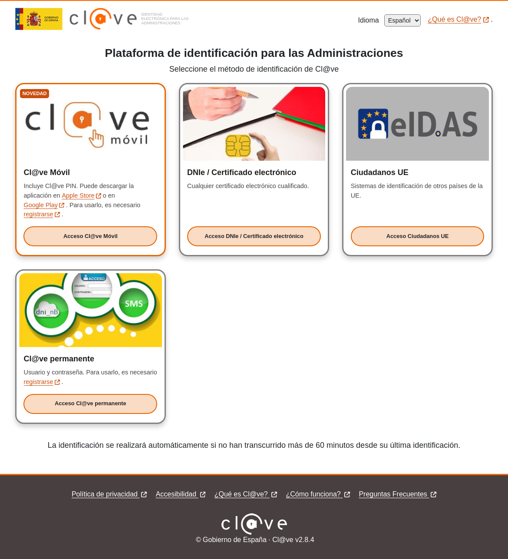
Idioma (371, 20)
